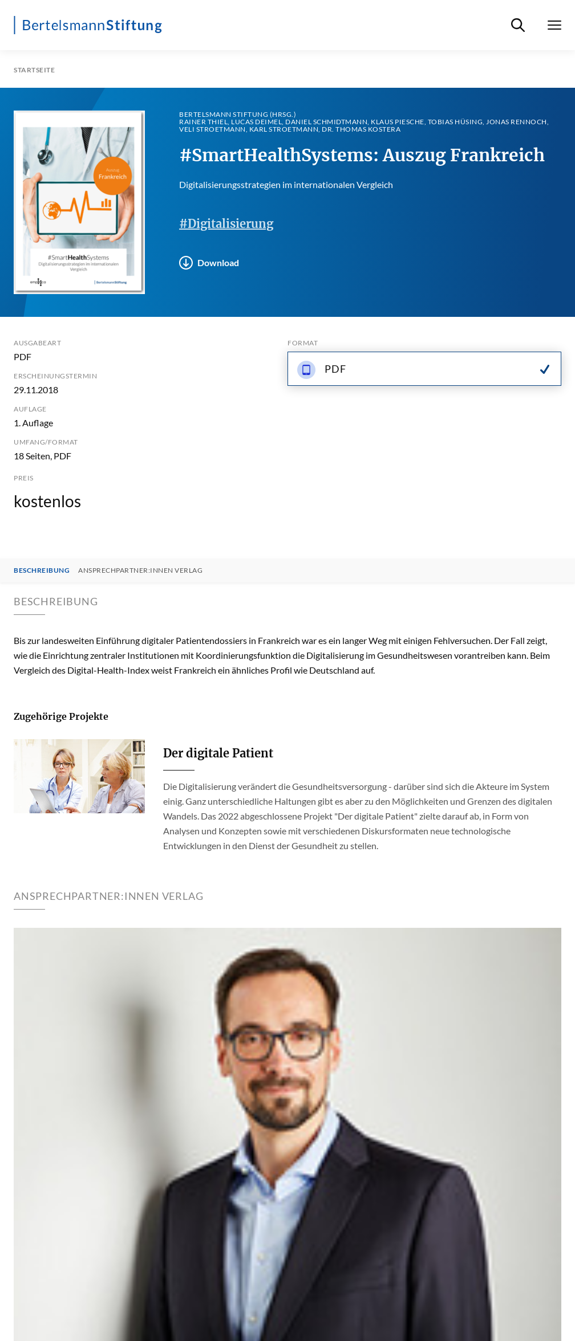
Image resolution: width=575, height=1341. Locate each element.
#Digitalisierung (226, 224)
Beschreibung (42, 570)
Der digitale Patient (218, 753)
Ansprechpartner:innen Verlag (140, 570)
